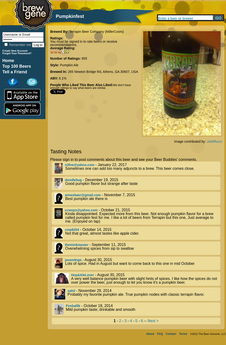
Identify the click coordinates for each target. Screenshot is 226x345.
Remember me (17, 45)
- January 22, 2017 (137, 168)
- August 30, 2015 (137, 263)
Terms (183, 334)
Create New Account (15, 50)
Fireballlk (73, 306)
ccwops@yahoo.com (81, 210)
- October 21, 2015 (137, 215)
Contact (171, 334)
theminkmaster (77, 245)
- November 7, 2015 (137, 198)
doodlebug (73, 180)
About (150, 334)
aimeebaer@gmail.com (83, 195)
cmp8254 (72, 230)
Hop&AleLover (82, 275)
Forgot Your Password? (17, 53)
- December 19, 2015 (137, 183)
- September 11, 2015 (137, 248)
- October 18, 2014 (137, 309)
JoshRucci (214, 141)
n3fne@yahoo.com (79, 165)
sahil (71, 291)
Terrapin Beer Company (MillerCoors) (96, 31)
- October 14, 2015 (137, 233)
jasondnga (73, 260)
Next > (153, 321)
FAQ (160, 334)
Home (8, 60)
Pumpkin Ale (69, 65)
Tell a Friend (14, 72)
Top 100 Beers (16, 66)
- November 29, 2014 (137, 294)
